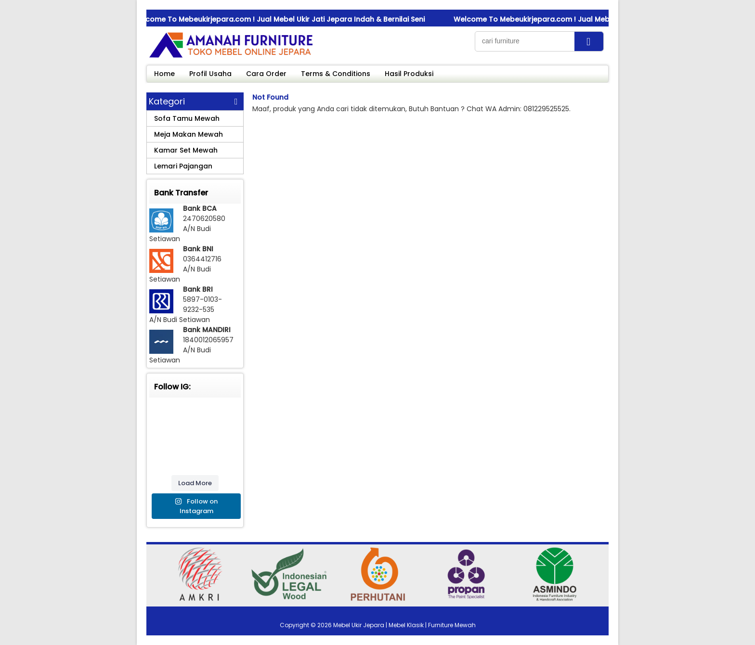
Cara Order (266, 73)
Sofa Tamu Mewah (187, 118)
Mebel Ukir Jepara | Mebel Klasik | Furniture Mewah (404, 625)
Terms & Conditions (335, 73)
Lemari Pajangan (183, 166)
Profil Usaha (210, 73)
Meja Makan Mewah (188, 134)
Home (164, 73)
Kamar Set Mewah (186, 150)
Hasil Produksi (409, 73)
